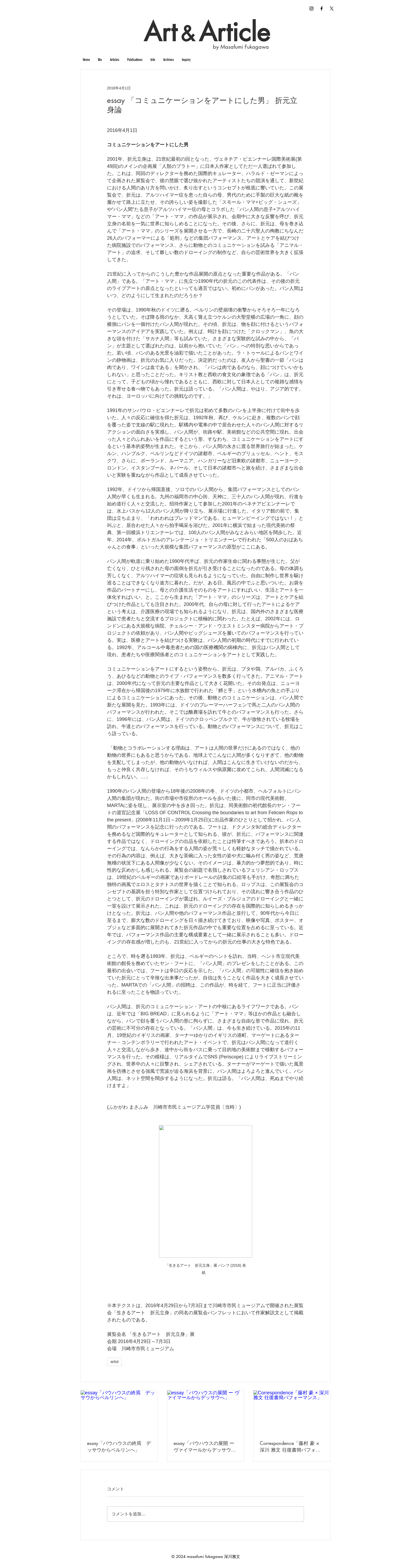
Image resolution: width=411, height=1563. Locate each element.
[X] (331, 8)
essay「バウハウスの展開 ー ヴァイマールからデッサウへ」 (204, 1446)
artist (114, 1362)
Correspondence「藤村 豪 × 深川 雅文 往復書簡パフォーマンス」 (290, 1446)
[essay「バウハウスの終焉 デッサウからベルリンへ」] (119, 1411)
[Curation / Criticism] (321, 8)
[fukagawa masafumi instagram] (311, 8)
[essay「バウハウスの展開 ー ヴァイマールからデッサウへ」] (205, 1411)
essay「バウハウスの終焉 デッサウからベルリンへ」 (119, 1446)
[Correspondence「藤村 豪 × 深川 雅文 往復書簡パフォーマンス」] (291, 1411)
